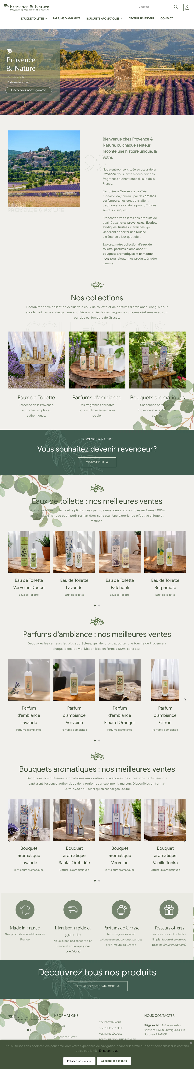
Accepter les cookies (114, 1060)
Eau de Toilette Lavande (74, 584)
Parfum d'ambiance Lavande (28, 715)
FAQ (55, 1031)
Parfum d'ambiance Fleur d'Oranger (119, 715)
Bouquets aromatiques (157, 397)
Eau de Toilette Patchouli (120, 584)
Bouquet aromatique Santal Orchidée (74, 855)
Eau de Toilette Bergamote (165, 584)
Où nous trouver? (65, 1037)
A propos (59, 1025)
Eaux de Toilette (36, 397)
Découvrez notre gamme (28, 90)
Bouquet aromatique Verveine (120, 855)
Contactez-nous (110, 1022)
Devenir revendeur (111, 1028)
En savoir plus (108, 1051)
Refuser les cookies (79, 1061)
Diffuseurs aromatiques (29, 870)
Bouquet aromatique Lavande (29, 855)
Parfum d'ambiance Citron (165, 715)
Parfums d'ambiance (96, 397)
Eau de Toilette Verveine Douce (29, 584)
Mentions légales (110, 1033)
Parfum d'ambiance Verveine (74, 715)
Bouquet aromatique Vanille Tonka (165, 855)
